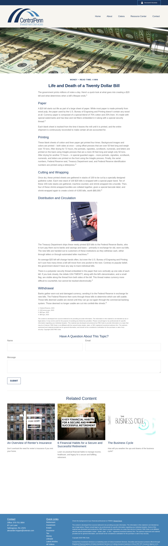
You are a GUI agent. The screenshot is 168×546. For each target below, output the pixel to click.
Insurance (50, 530)
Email (88, 340)
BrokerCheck (118, 521)
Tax (47, 533)
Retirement (50, 522)
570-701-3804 (18, 523)
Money (49, 536)
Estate (49, 528)
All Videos (50, 544)
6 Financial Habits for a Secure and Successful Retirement (79, 444)
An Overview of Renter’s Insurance (29, 443)
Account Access (149, 3)
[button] (98, 16)
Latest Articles (52, 541)
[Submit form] (14, 381)
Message (11, 357)
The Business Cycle (120, 443)
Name (10, 340)
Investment (50, 525)
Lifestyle (49, 539)
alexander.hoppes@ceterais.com (20, 530)
